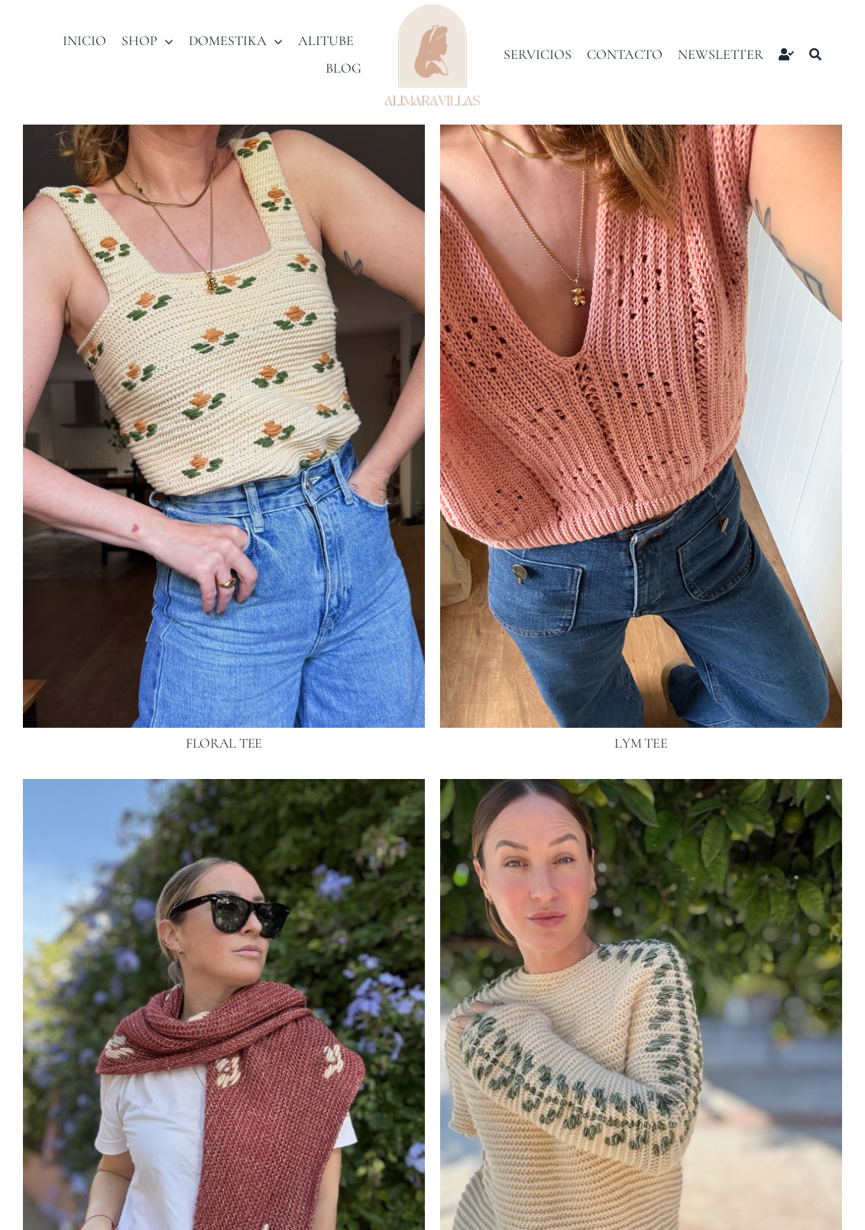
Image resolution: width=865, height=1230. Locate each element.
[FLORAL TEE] (224, 135)
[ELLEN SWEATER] (641, 790)
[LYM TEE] (641, 135)
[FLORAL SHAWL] (224, 790)
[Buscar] (815, 54)
